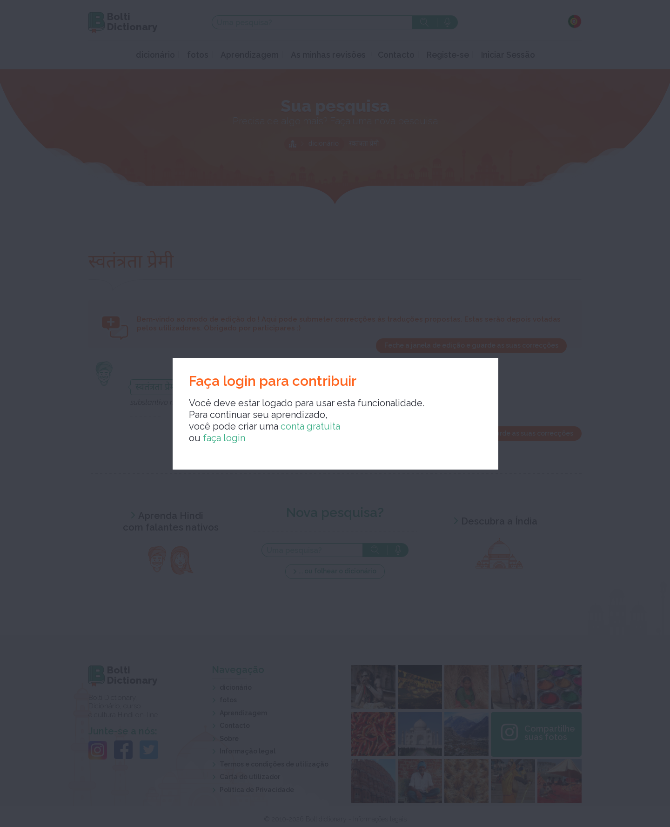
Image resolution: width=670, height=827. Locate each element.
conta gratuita (310, 426)
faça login (224, 438)
